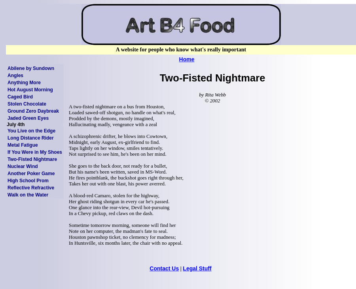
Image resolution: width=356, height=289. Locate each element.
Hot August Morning (30, 90)
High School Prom (28, 180)
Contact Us (164, 268)
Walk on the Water (28, 195)
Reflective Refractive (31, 188)
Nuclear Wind (23, 166)
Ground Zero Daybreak (33, 111)
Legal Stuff (197, 268)
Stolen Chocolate (27, 104)
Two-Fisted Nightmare (32, 159)
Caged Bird (20, 97)
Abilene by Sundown (31, 68)
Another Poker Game (31, 173)
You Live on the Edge (31, 131)
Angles (15, 75)
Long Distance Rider (31, 138)
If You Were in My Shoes (35, 152)
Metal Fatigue (23, 145)
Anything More (24, 82)
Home (187, 59)
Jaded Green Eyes (28, 118)
